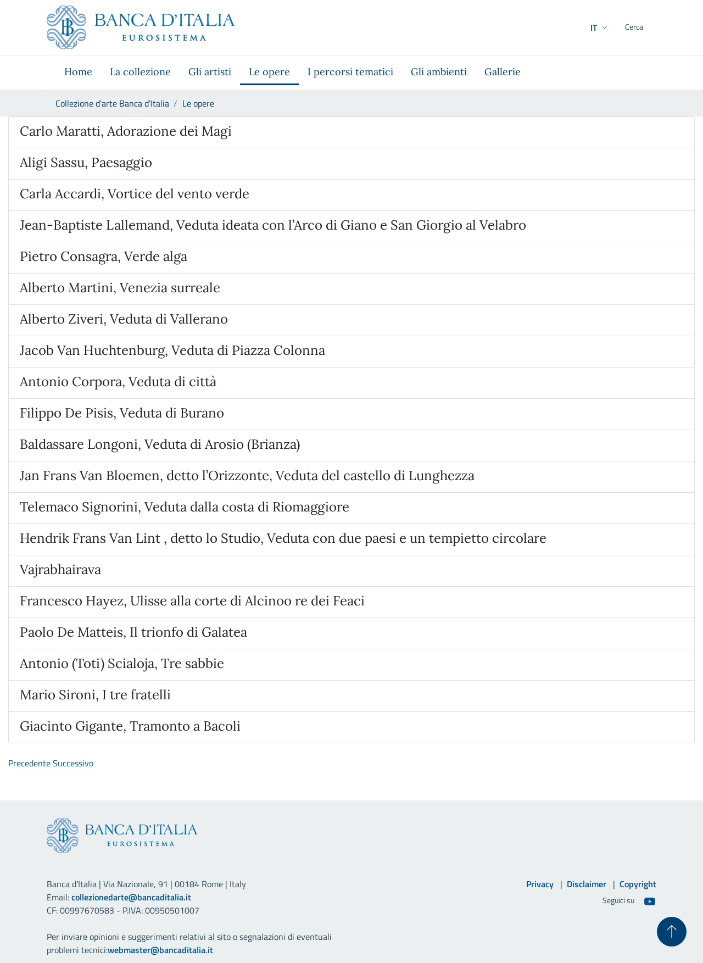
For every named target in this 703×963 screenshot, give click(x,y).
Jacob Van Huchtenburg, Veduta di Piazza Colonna (172, 350)
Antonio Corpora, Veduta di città (118, 381)
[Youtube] (649, 901)
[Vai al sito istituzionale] (141, 27)
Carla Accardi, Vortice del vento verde (134, 193)
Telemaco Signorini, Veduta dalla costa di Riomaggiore (184, 506)
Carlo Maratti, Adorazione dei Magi (126, 131)
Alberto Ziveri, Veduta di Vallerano (124, 318)
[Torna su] (670, 930)
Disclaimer (586, 883)
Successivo (73, 763)
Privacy (540, 883)
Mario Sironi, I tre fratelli (95, 694)
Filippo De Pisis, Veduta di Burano (122, 412)
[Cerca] (643, 27)
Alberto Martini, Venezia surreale (120, 287)
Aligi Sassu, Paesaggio (86, 162)
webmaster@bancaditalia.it (160, 949)
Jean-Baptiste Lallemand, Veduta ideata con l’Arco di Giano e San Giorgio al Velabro (273, 224)
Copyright (638, 883)
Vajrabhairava (60, 569)
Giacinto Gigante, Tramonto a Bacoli (130, 725)
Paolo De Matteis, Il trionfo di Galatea (133, 632)
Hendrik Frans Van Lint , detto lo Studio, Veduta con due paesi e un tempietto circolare (283, 538)
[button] (578, 27)
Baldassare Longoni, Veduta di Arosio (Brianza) (160, 444)
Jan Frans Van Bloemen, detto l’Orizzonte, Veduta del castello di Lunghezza (247, 475)
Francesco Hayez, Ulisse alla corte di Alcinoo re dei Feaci (192, 600)
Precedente (29, 763)
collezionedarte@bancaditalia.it (131, 897)
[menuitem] (78, 72)
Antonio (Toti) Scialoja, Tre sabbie (122, 663)
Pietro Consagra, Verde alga (103, 256)
